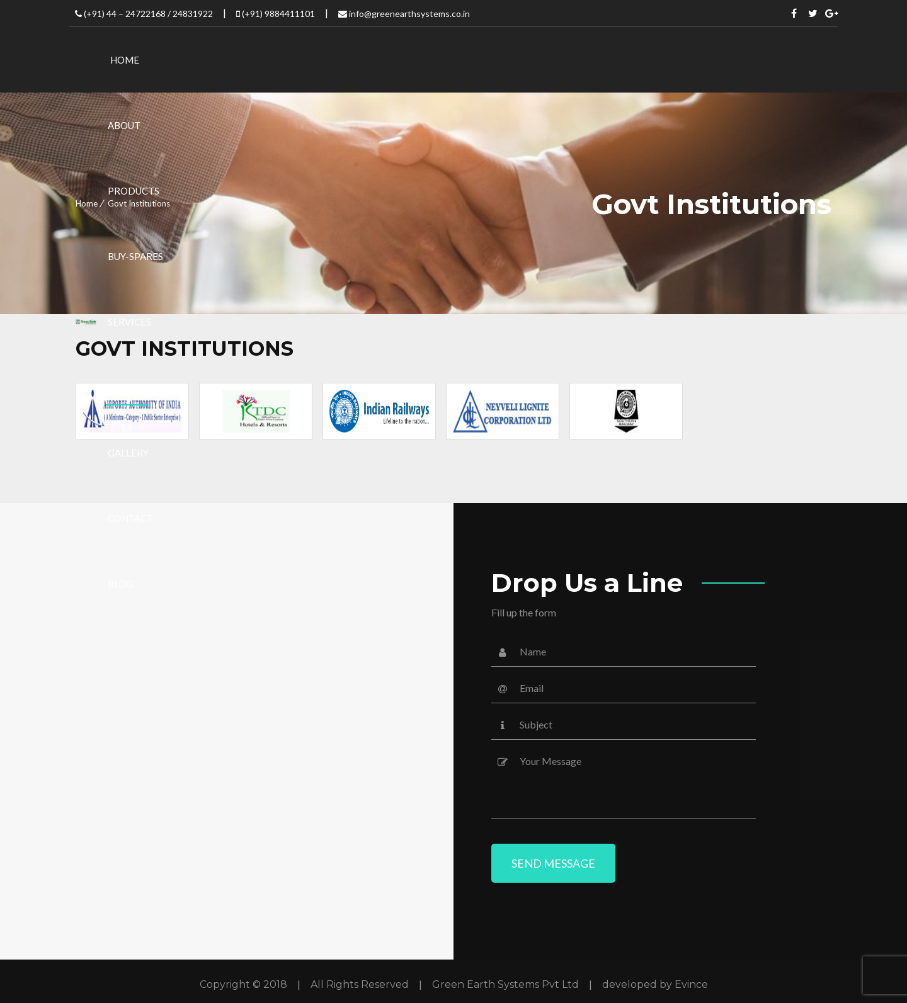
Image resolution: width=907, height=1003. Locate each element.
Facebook (794, 13)
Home (87, 203)
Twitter (813, 13)
